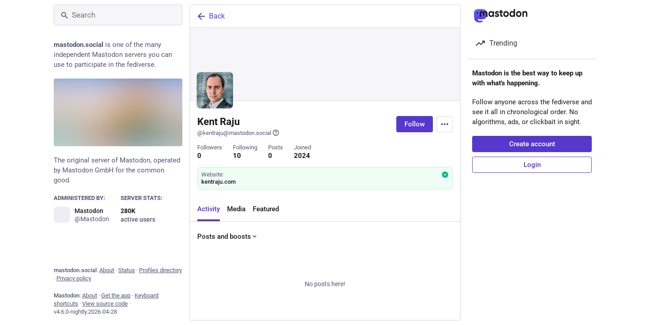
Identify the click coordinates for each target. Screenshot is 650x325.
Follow (414, 124)
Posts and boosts (227, 236)
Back (210, 16)
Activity (208, 209)
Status (126, 270)
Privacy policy (73, 278)
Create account (532, 144)
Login (532, 165)
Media (236, 209)
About (106, 270)
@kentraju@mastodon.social (238, 132)
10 (237, 156)
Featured (266, 209)
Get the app (115, 295)
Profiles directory (160, 270)
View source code (105, 303)
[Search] (118, 15)
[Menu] (444, 124)
